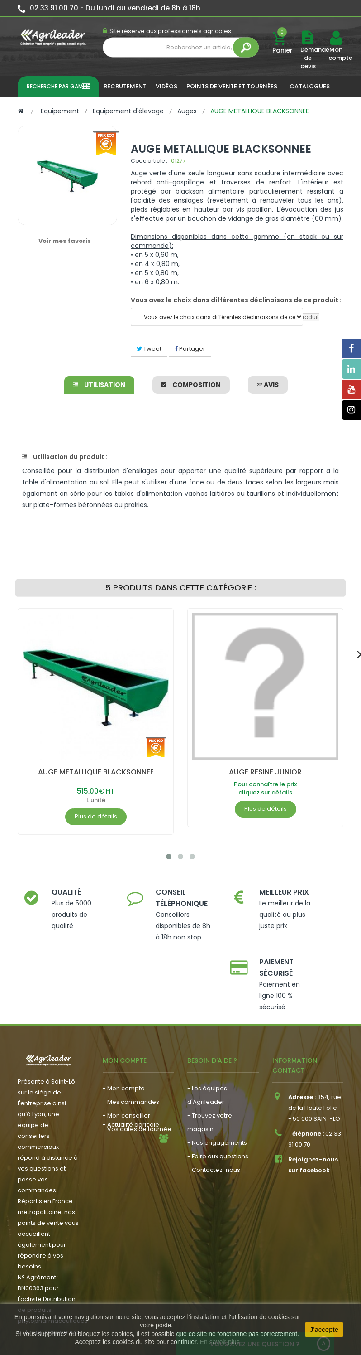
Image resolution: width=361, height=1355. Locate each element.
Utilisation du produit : (65, 456)
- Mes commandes (131, 1055)
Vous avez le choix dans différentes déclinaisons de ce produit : (236, 300)
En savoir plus (220, 1341)
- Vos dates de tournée (137, 1083)
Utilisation (99, 384)
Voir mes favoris (64, 241)
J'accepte (324, 1329)
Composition (191, 384)
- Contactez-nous (213, 1123)
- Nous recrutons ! (129, 1119)
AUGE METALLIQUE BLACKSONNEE (96, 772)
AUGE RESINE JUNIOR (265, 772)
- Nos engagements (217, 1096)
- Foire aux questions (217, 1110)
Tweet (149, 348)
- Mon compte (124, 1042)
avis (268, 384)
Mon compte (335, 54)
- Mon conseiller (126, 1069)
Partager (190, 348)
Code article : (149, 161)
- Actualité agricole (131, 1106)
